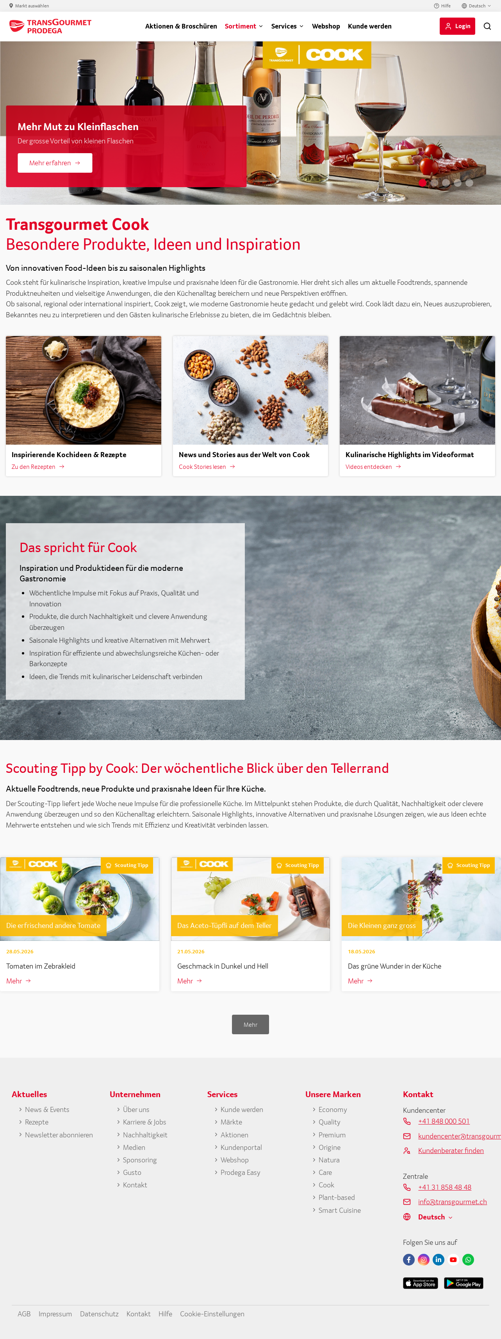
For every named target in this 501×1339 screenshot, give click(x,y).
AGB (24, 1313)
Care (325, 1172)
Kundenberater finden (451, 1150)
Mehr (14, 980)
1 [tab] (422, 183)
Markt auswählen (32, 6)
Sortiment (240, 26)
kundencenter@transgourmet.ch (453, 1136)
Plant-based (337, 1197)
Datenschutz (99, 1313)
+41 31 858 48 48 (444, 1187)
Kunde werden (370, 26)
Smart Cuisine (340, 1210)
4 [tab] (458, 183)
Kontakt (135, 1184)
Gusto (132, 1172)
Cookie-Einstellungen (212, 1313)
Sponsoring (140, 1159)
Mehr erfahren (50, 163)
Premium (332, 1134)
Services (284, 26)
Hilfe (446, 6)
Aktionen (234, 1134)
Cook (326, 1184)
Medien (134, 1147)
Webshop (326, 26)
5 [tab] (469, 183)
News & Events (47, 1109)
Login (463, 26)
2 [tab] (434, 183)
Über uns (136, 1109)
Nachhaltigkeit (145, 1134)
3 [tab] (446, 183)
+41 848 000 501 (444, 1121)
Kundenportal (241, 1147)
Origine (330, 1147)
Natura (329, 1159)
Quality (330, 1121)
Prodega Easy (240, 1172)
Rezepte (36, 1121)
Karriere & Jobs (144, 1121)
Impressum (55, 1313)
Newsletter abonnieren (59, 1134)
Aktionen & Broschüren (181, 26)
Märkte (231, 1121)
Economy (333, 1109)
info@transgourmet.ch (452, 1201)
